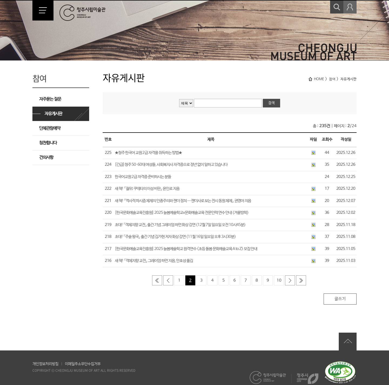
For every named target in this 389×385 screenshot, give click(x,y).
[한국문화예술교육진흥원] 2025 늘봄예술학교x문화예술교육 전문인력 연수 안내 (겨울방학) (182, 212)
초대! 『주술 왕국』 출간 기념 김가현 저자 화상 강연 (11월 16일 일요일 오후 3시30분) (175, 236)
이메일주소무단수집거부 (82, 364)
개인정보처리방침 (45, 364)
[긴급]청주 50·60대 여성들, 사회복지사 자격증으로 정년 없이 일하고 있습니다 (171, 164)
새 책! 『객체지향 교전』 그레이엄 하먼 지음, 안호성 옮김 (154, 260)
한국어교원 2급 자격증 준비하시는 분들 (143, 176)
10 (279, 280)
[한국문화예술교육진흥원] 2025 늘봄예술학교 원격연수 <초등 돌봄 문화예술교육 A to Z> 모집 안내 (186, 248)
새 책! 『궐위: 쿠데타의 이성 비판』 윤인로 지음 (147, 188)
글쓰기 (340, 298)
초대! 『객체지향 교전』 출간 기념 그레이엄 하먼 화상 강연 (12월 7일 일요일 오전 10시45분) (180, 224)
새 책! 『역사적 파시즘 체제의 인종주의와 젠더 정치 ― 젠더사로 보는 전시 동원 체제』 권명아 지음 (183, 200)
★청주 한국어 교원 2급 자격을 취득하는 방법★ (148, 152)
